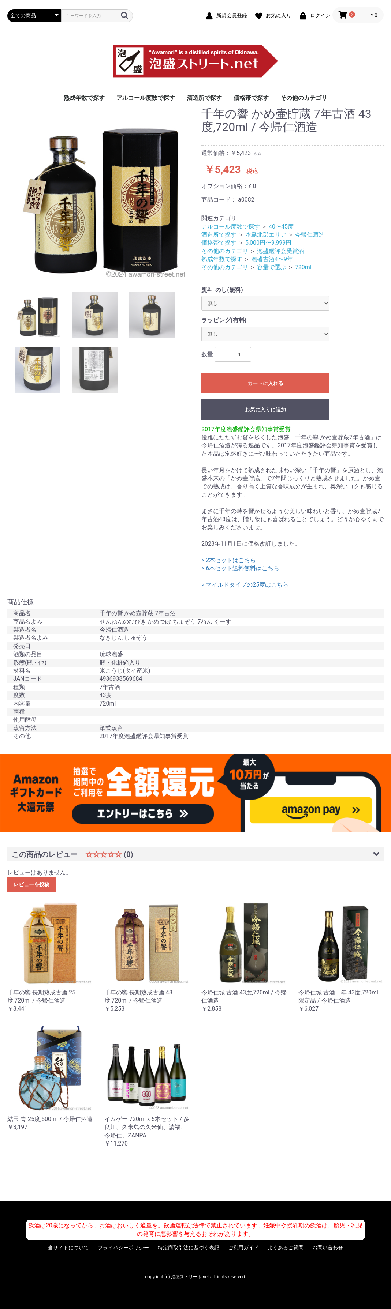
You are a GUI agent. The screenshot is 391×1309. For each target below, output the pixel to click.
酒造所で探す (204, 97)
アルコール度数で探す (145, 97)
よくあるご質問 (286, 1247)
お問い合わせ (327, 1247)
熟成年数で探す (84, 97)
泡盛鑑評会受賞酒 (280, 251)
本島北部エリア (265, 234)
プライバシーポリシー (123, 1247)
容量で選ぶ (271, 267)
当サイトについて (68, 1247)
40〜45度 (281, 226)
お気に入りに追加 (265, 410)
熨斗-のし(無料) (222, 289)
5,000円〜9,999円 (268, 242)
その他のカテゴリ (303, 97)
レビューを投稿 (31, 884)
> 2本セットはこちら (228, 560)
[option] (101, 194)
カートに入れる (265, 383)
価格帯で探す (251, 97)
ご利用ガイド (243, 1247)
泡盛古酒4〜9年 (272, 259)
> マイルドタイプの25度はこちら (244, 584)
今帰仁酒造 (309, 234)
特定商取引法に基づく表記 (188, 1247)
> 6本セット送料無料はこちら (240, 568)
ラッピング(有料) (223, 320)
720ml (303, 267)
